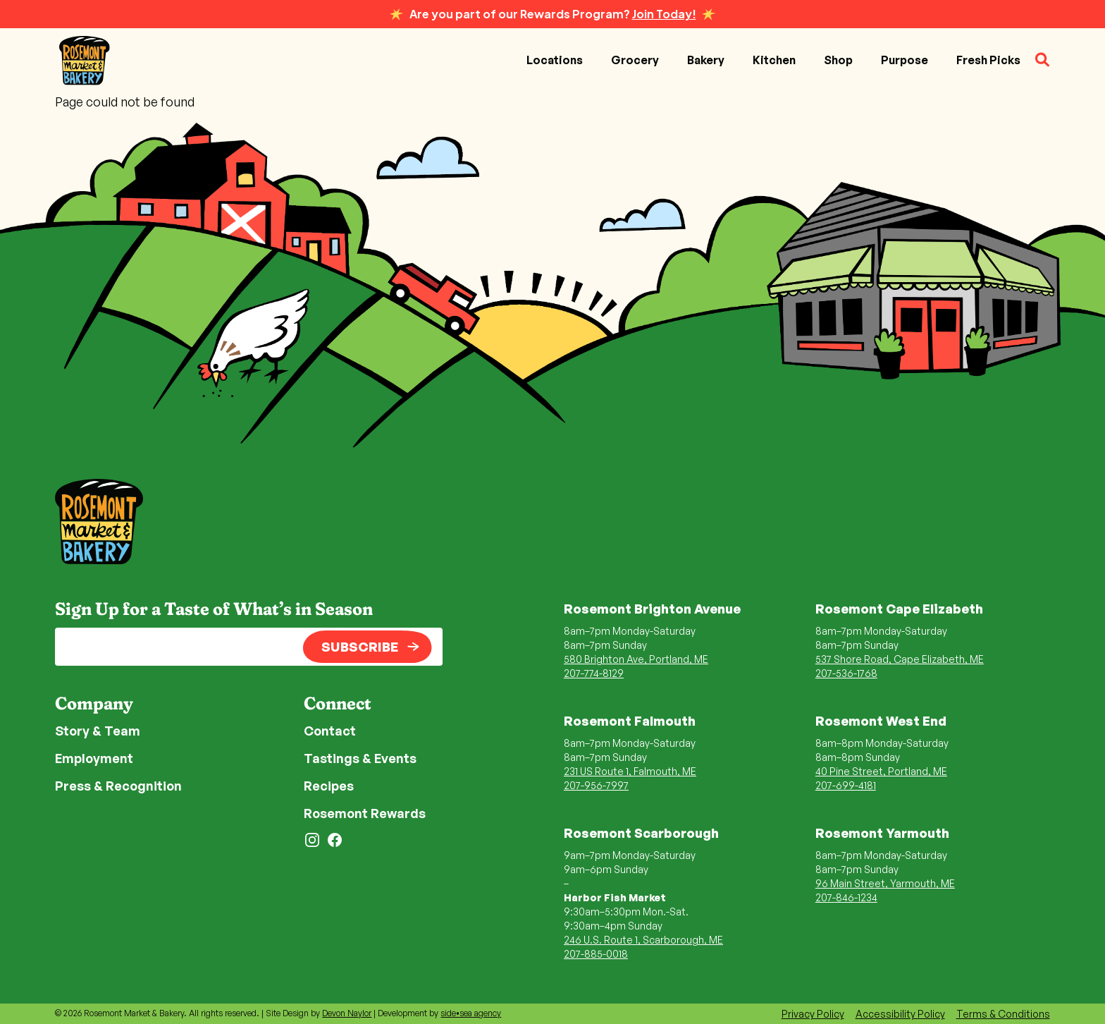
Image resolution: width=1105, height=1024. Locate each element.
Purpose (904, 60)
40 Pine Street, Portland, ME (881, 771)
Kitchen (774, 60)
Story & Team (97, 730)
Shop (838, 60)
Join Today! (664, 13)
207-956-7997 (596, 785)
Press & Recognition (118, 785)
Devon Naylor (346, 1013)
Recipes (329, 785)
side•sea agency (470, 1013)
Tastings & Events (360, 758)
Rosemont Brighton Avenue (652, 608)
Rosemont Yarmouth (882, 833)
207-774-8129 (594, 673)
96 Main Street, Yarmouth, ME (885, 883)
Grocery (635, 60)
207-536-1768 (846, 673)
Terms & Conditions (1003, 1014)
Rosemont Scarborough (641, 833)
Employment (94, 758)
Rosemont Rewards (365, 813)
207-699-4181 (845, 785)
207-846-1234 (846, 897)
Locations (554, 60)
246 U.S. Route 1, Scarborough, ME (643, 940)
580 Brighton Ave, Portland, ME (636, 659)
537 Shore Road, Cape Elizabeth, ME (899, 659)
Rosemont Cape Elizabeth (899, 608)
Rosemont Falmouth (630, 721)
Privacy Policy (813, 1014)
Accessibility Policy (900, 1014)
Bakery (705, 60)
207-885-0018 (596, 954)
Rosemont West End (880, 721)
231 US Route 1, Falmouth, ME (630, 771)
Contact (330, 730)
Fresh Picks (988, 60)
